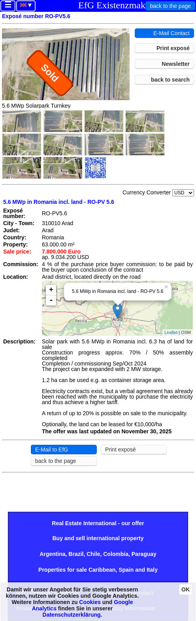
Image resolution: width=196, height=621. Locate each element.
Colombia (115, 554)
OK (185, 589)
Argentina (52, 554)
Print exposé (173, 48)
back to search (170, 79)
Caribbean (102, 570)
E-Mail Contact (171, 33)
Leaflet (170, 332)
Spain (126, 570)
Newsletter (176, 64)
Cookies (89, 602)
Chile (93, 554)
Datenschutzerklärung (72, 615)
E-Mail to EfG (51, 449)
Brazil (75, 554)
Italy (152, 570)
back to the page (170, 6)
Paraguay (144, 554)
